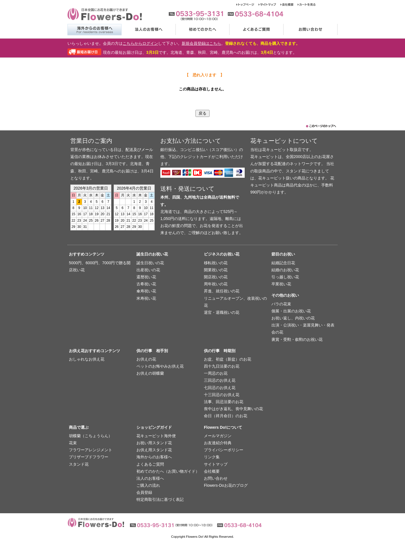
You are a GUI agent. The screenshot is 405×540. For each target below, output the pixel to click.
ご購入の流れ (148, 485)
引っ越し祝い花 (285, 277)
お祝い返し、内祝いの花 (293, 318)
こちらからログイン (140, 43)
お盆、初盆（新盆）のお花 (227, 359)
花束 (73, 443)
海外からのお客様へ (94, 29)
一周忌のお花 (216, 373)
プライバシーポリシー (223, 450)
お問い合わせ (310, 29)
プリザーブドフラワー (88, 457)
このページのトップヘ (321, 126)
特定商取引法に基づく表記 (160, 499)
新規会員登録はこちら (201, 43)
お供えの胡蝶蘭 (150, 373)
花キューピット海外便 (156, 436)
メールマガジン (217, 436)
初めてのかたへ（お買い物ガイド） (167, 471)
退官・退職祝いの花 (221, 312)
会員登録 (144, 492)
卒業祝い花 (281, 284)
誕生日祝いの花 (150, 263)
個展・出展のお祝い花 (291, 311)
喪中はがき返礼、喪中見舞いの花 (233, 408)
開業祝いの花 (216, 270)
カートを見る (307, 4)
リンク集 (212, 457)
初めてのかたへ (202, 29)
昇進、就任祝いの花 (221, 291)
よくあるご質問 (256, 29)
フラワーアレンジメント (90, 450)
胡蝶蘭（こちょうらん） (90, 436)
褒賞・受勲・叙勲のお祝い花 (297, 339)
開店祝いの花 (216, 277)
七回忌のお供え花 (219, 387)
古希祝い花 (146, 284)
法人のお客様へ (148, 29)
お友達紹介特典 (217, 443)
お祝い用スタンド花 (154, 443)
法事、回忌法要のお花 (223, 401)
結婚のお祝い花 (285, 270)
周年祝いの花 (216, 284)
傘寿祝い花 (146, 291)
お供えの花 (146, 359)
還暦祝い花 (146, 277)
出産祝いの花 (148, 270)
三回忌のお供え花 (219, 380)
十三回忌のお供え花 (221, 394)
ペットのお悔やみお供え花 (160, 366)
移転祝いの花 (216, 263)
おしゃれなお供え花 (86, 359)
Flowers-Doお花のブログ (226, 485)
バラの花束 (281, 304)
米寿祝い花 (146, 298)
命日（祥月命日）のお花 (225, 416)
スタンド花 (79, 464)
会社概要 (289, 4)
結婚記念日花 (283, 263)
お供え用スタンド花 (154, 450)
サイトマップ (269, 4)
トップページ (247, 4)
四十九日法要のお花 (221, 366)
